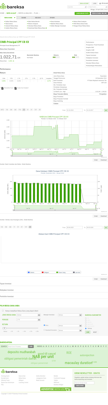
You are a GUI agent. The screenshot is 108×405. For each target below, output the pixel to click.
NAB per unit (43, 356)
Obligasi (21, 380)
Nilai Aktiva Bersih (34, 21)
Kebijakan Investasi (92, 58)
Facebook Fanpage (59, 378)
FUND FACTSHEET (21, 88)
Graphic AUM (90, 50)
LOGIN (94, 3)
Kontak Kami (5, 378)
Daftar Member (40, 376)
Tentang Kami (5, 376)
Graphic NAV (90, 47)
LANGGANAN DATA (82, 13)
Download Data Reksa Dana (36, 28)
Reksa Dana (12, 37)
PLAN (36, 13)
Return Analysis (33, 23)
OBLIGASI (38, 18)
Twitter (56, 380)
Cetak (96, 160)
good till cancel (47, 353)
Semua (90, 328)
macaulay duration (78, 363)
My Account (103, 3)
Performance (90, 42)
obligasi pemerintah (39, 363)
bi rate (94, 362)
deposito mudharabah (21, 352)
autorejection (87, 355)
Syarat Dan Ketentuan (7, 382)
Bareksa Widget (58, 384)
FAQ (2, 384)
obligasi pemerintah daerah (20, 358)
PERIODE (5, 320)
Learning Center (23, 382)
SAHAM (23, 18)
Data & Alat (3, 37)
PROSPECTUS (7, 88)
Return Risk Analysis (80, 21)
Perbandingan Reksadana (94, 65)
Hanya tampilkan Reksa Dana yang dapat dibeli (21, 311)
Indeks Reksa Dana (11, 28)
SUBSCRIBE (80, 385)
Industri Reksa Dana (12, 26)
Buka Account (40, 380)
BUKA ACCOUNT (84, 3)
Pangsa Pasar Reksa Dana (82, 26)
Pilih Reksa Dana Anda (81, 23)
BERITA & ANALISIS (25, 13)
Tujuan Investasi (91, 55)
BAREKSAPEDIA (6, 342)
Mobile (56, 376)
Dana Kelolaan (55, 21)
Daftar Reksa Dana (11, 21)
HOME (2, 13)
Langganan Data (41, 378)
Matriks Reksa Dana (57, 23)
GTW (54, 361)
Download (104, 160)
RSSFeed (56, 382)
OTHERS (52, 18)
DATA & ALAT (11, 13)
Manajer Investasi (49, 315)
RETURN (5, 324)
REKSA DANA (8, 18)
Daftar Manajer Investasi (58, 26)
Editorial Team (5, 380)
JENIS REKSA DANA (9, 315)
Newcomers (9, 23)
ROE (69, 352)
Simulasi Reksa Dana (34, 26)
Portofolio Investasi (92, 60)
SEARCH (4, 346)
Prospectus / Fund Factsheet (95, 45)
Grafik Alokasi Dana (92, 52)
